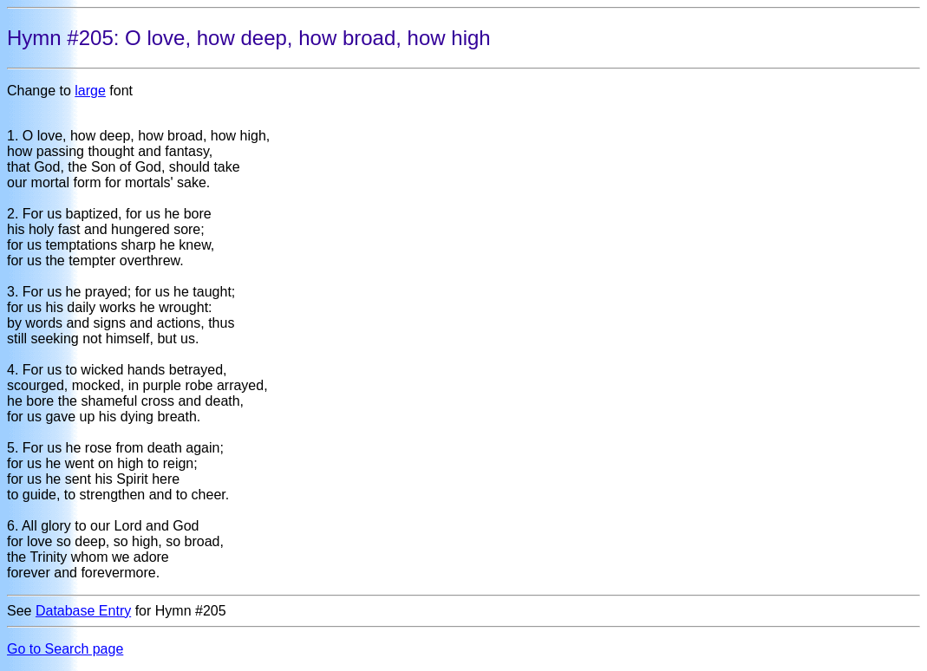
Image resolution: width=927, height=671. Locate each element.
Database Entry (83, 610)
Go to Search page (65, 649)
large (90, 90)
